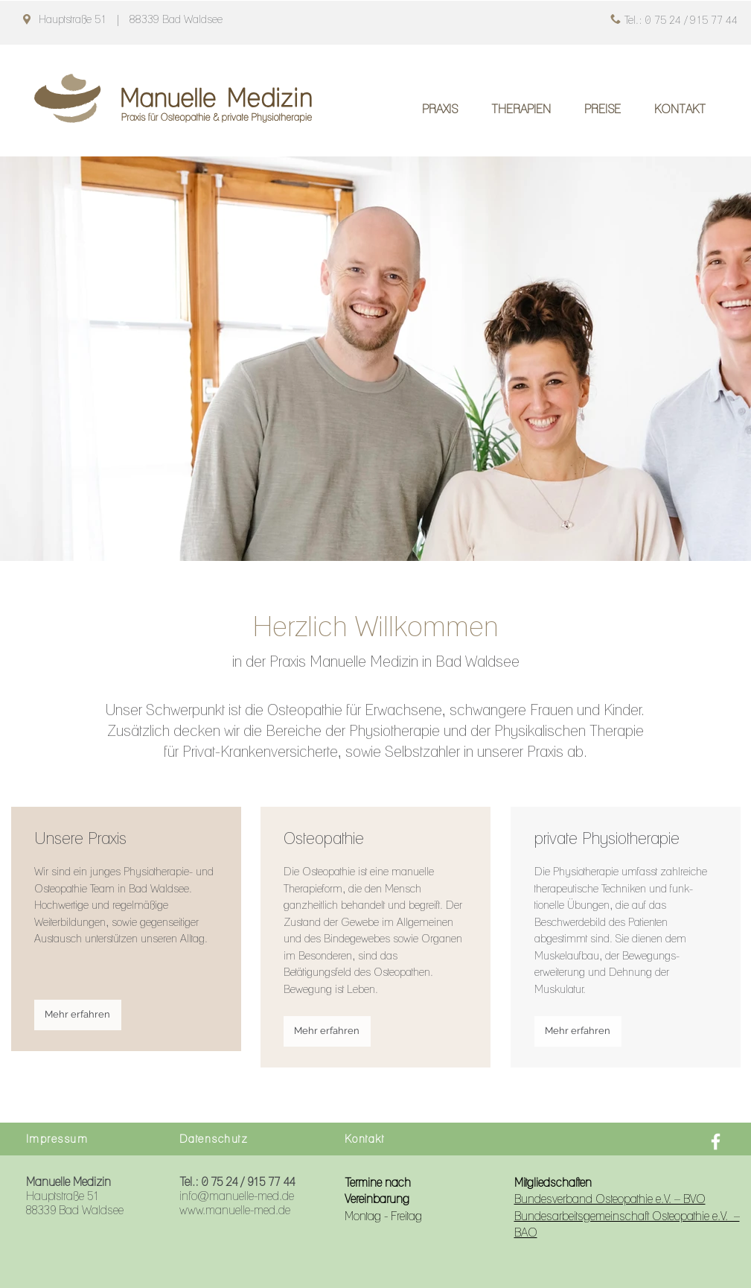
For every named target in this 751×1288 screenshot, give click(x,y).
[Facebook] (715, 1141)
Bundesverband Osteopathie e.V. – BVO (610, 1199)
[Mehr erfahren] (77, 1015)
